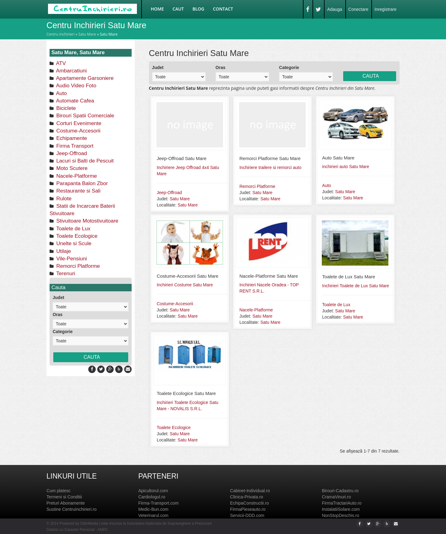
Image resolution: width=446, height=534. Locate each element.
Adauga (334, 9)
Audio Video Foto (75, 86)
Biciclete (65, 108)
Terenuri (65, 273)
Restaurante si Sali (77, 191)
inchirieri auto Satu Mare (345, 166)
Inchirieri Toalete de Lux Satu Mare (355, 285)
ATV (60, 63)
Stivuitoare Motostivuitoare (86, 221)
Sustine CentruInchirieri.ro (71, 509)
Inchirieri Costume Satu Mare (185, 284)
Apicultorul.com (153, 490)
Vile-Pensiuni (71, 259)
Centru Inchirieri (60, 34)
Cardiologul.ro (151, 496)
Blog (198, 9)
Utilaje (63, 251)
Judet (58, 297)
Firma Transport (74, 146)
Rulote (63, 199)
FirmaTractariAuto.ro (341, 503)
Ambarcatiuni (71, 71)
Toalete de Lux (72, 229)
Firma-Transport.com (158, 503)
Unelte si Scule (73, 243)
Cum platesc (58, 490)
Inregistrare (385, 9)
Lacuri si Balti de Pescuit (84, 161)
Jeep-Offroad (71, 153)
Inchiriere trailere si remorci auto (270, 167)
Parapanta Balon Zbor (81, 183)
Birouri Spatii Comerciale (84, 116)
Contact (223, 9)
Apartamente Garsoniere (84, 78)
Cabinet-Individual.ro (250, 490)
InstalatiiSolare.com (341, 509)
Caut (178, 9)
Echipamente (71, 138)
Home (157, 9)
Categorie (63, 331)
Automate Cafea (74, 101)
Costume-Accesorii (77, 131)
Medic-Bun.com (153, 509)
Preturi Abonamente (65, 503)
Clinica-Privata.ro (246, 496)
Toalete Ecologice (76, 236)
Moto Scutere (71, 168)
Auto (61, 93)
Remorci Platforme (77, 266)
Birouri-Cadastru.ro (340, 490)
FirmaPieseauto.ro (247, 509)
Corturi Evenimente (78, 123)
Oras (58, 314)
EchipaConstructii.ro (249, 503)
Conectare (358, 9)
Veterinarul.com (153, 515)
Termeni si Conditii (64, 496)
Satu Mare (87, 34)
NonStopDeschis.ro (340, 515)
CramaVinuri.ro (336, 496)
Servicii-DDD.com (247, 515)
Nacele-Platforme (76, 176)
